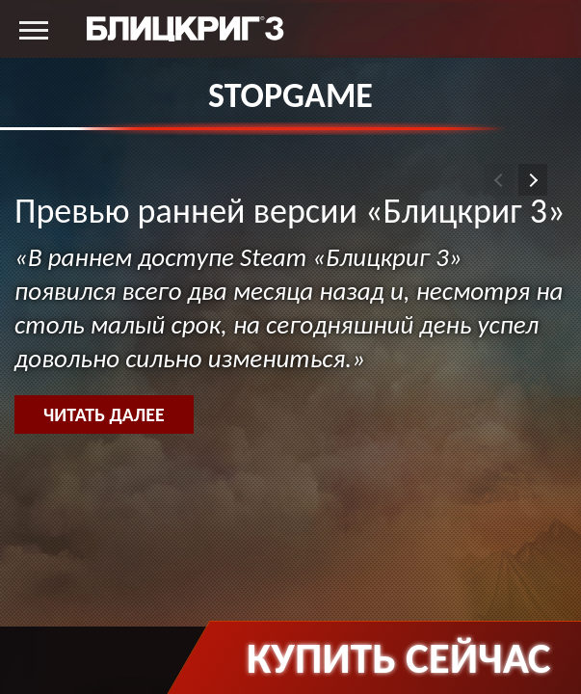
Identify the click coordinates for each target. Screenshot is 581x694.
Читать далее (104, 414)
